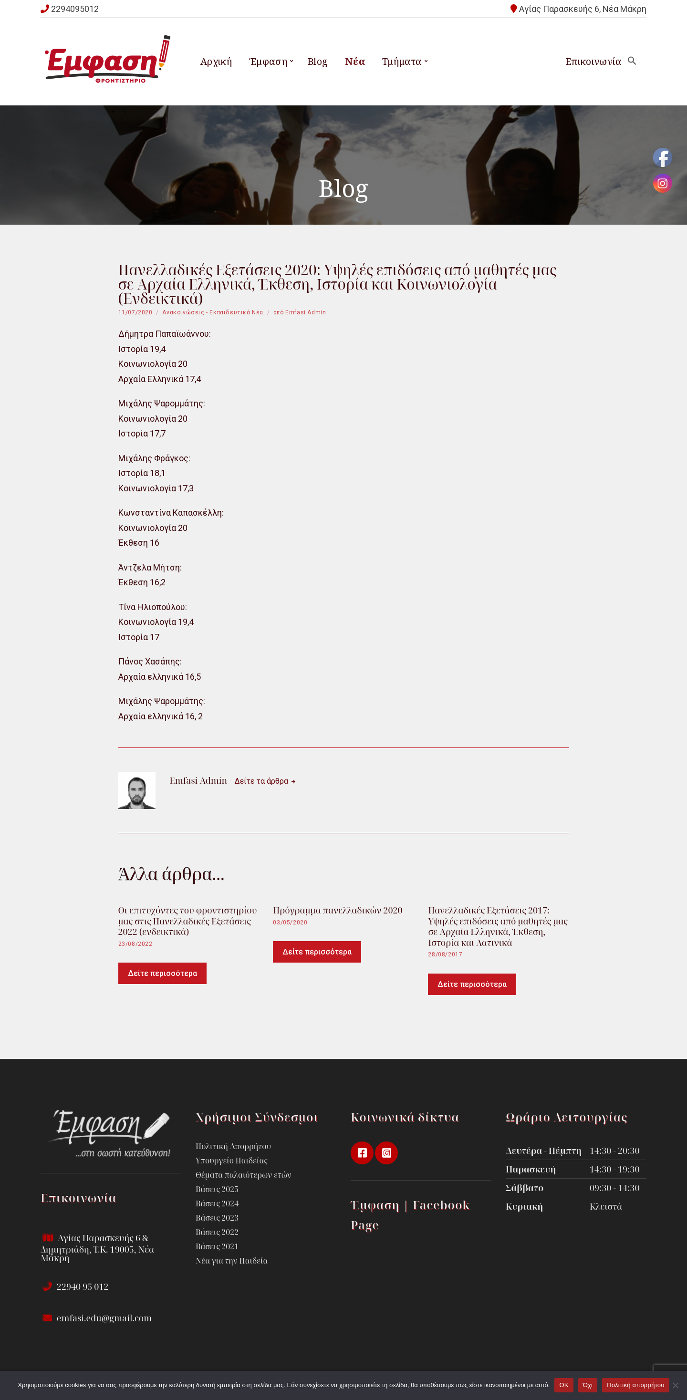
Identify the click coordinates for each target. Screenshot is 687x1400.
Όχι (588, 1385)
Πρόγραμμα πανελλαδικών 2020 (337, 910)
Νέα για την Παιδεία (232, 1260)
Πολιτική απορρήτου (635, 1385)
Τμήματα (402, 61)
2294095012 (75, 9)
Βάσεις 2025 (217, 1189)
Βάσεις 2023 (217, 1218)
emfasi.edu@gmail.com (96, 1318)
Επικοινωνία (593, 61)
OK (563, 1385)
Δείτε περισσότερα (162, 973)
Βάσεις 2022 (217, 1232)
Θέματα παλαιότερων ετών (243, 1175)
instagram (386, 1152)
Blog (317, 61)
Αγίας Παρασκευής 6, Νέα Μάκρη (582, 9)
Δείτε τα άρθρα (262, 781)
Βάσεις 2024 (217, 1203)
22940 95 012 (75, 1286)
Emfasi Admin (305, 312)
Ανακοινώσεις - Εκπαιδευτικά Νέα (212, 312)
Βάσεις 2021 (217, 1246)
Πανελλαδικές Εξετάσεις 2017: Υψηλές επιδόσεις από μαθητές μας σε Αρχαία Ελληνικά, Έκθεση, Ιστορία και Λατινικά (497, 926)
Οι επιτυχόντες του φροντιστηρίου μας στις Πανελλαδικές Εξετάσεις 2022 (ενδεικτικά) (187, 920)
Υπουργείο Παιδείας (232, 1160)
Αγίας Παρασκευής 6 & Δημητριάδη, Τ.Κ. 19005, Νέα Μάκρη (97, 1248)
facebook (362, 1152)
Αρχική (216, 61)
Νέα (355, 61)
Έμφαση (268, 61)
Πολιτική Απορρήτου (233, 1146)
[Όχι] (675, 1385)
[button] (632, 61)
